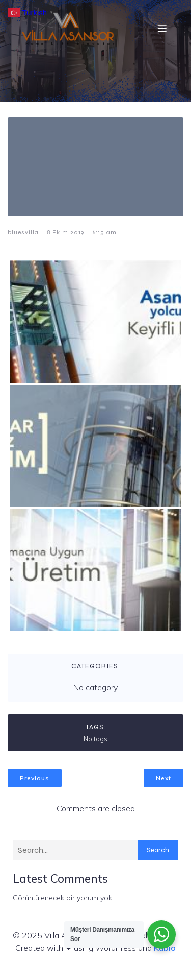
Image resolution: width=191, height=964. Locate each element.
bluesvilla (23, 232)
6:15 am (105, 232)
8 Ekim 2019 (65, 232)
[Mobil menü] (162, 28)
